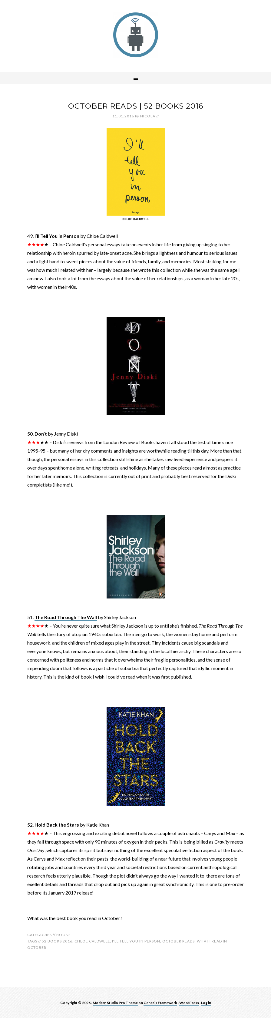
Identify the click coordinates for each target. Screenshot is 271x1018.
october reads (178, 941)
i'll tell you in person (136, 941)
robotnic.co (135, 35)
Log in (206, 1002)
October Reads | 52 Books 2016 (135, 106)
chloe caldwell (92, 941)
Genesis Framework (160, 1002)
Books (63, 934)
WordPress (189, 1002)
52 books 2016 (57, 941)
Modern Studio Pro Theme (115, 1002)
